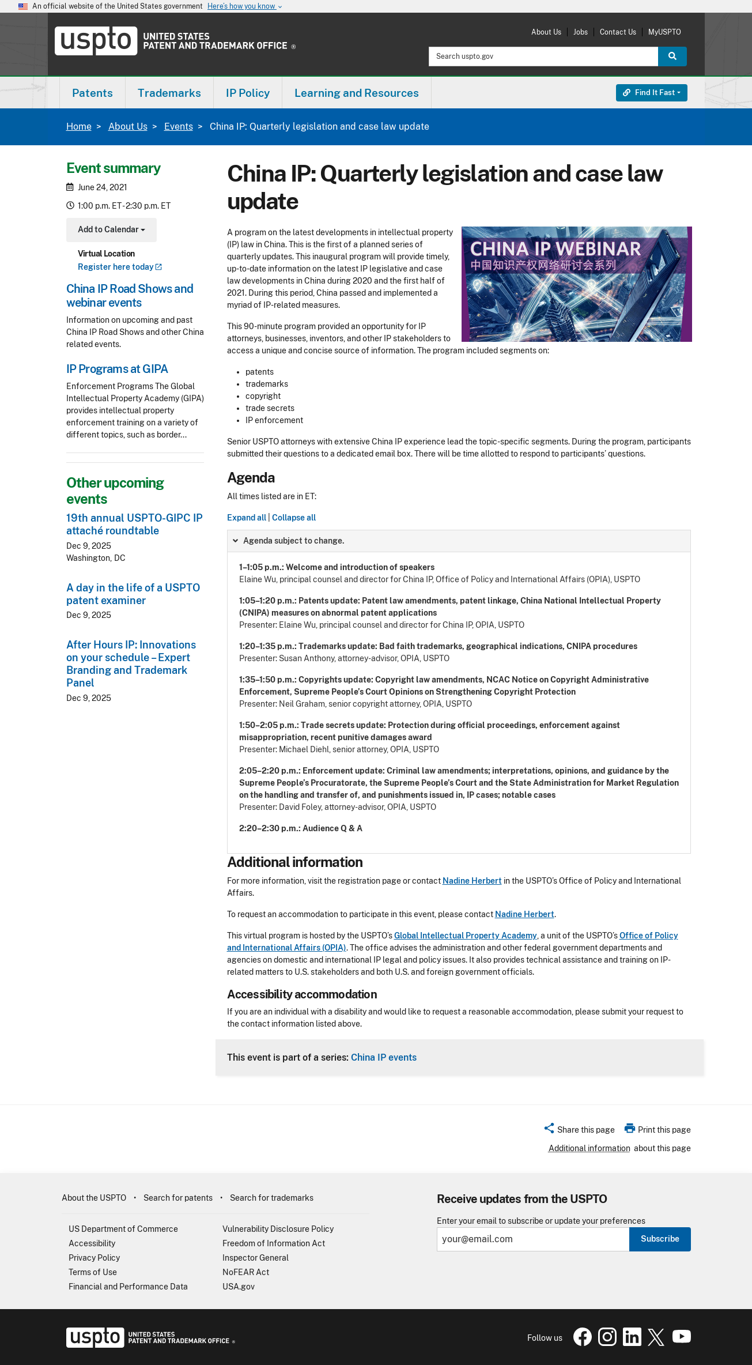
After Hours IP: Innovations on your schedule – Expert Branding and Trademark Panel (131, 664)
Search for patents (178, 1197)
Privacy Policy (94, 1257)
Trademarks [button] (169, 92)
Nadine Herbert (472, 880)
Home (79, 126)
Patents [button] (92, 92)
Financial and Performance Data (128, 1286)
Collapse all (294, 517)
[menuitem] (92, 92)
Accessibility (92, 1243)
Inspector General (255, 1257)
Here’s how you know (245, 6)
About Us (546, 32)
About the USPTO (94, 1197)
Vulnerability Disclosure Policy (278, 1229)
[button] (579, 1131)
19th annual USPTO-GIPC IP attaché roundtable (134, 524)
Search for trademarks (271, 1197)
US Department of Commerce (123, 1229)
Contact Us (618, 32)
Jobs (580, 32)
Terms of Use (93, 1272)
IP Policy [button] (248, 92)
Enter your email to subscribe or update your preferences (541, 1221)
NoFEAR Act (245, 1272)
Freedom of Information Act (273, 1243)
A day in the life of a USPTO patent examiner (133, 594)
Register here (120, 267)
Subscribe (660, 1238)
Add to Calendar (110, 231)
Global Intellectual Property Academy (465, 935)
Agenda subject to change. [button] (288, 540)
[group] (459, 692)
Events (178, 126)
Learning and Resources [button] (356, 92)
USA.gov (238, 1286)
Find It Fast (649, 92)
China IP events (384, 1057)
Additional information (589, 1148)
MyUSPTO (664, 32)
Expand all (246, 517)
